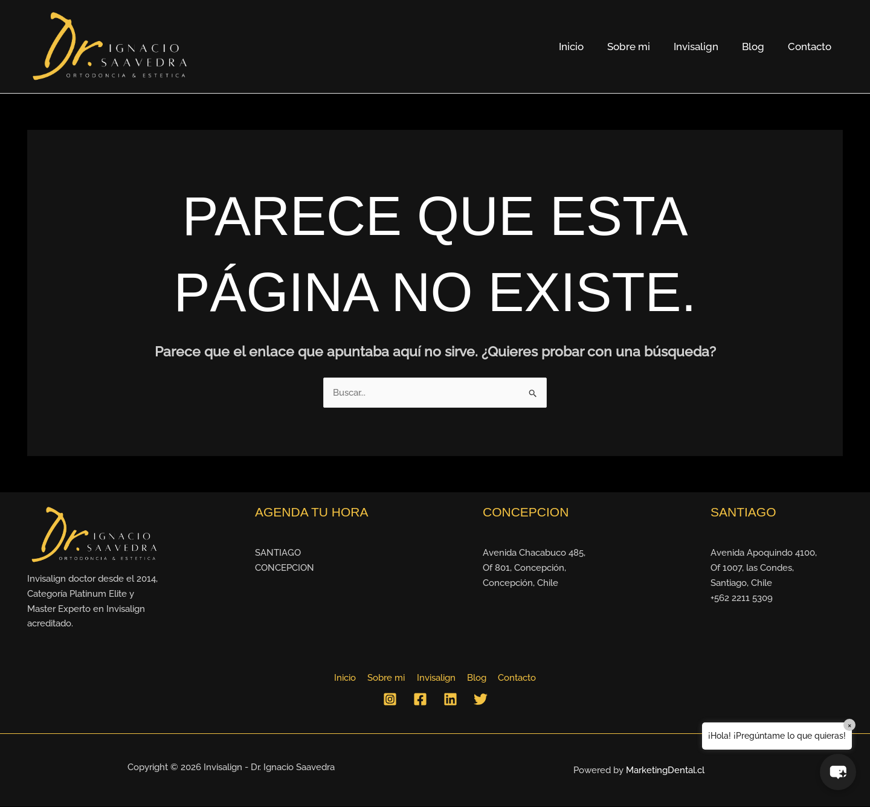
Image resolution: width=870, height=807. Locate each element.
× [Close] (850, 725)
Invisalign (703, 46)
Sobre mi (638, 46)
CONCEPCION (284, 568)
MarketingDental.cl (665, 770)
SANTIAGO (278, 553)
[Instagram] (390, 700)
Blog (757, 46)
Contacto (811, 46)
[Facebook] (420, 700)
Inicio (584, 46)
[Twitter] (481, 700)
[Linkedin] (450, 700)
